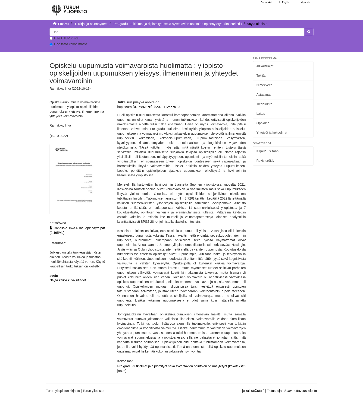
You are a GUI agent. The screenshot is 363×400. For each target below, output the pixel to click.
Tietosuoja (274, 391)
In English (284, 2)
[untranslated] (177, 32)
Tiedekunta (264, 104)
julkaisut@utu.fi (253, 391)
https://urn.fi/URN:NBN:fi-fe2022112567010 (148, 107)
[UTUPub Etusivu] (69, 8)
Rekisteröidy (265, 160)
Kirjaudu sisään (268, 151)
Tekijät (261, 75)
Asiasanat (264, 94)
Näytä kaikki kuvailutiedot (68, 280)
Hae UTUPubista (64, 38)
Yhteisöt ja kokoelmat (272, 132)
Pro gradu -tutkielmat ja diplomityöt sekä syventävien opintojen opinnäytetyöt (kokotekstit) (177, 24)
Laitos (261, 113)
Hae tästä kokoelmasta (68, 44)
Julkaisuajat (265, 66)
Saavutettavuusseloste (300, 391)
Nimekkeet (264, 85)
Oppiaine (263, 123)
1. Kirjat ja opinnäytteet (91, 24)
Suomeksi (266, 2)
